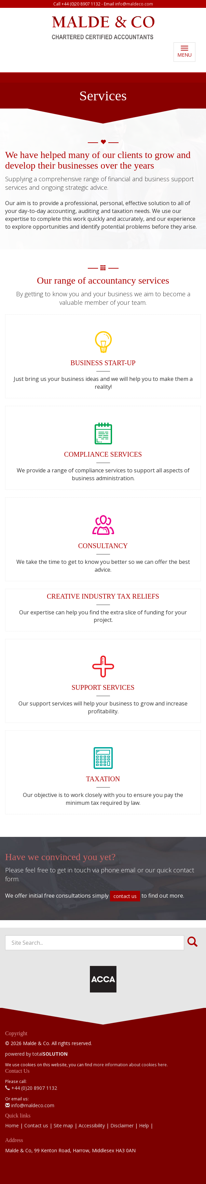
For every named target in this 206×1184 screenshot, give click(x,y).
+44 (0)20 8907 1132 (31, 1088)
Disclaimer (122, 1125)
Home (12, 1125)
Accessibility (92, 1125)
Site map (63, 1125)
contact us (125, 896)
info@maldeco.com (134, 4)
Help (144, 1125)
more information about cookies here (130, 1064)
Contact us (36, 1125)
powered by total (36, 1054)
